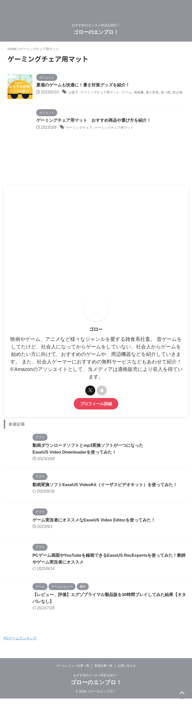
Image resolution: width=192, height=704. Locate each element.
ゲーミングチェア (82, 132)
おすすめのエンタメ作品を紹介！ (96, 680)
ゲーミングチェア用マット (107, 92)
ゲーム (139, 92)
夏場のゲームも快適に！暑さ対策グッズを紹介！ (85, 85)
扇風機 (153, 92)
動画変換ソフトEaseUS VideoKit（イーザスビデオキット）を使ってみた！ (109, 489)
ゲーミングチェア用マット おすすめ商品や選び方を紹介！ (97, 125)
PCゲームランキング (20, 643)
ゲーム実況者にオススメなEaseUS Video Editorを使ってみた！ (97, 524)
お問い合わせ (127, 670)
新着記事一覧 (103, 670)
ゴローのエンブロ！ (96, 32)
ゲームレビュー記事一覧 (72, 670)
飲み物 (52, 99)
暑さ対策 (170, 92)
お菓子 (74, 92)
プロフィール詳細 (96, 408)
